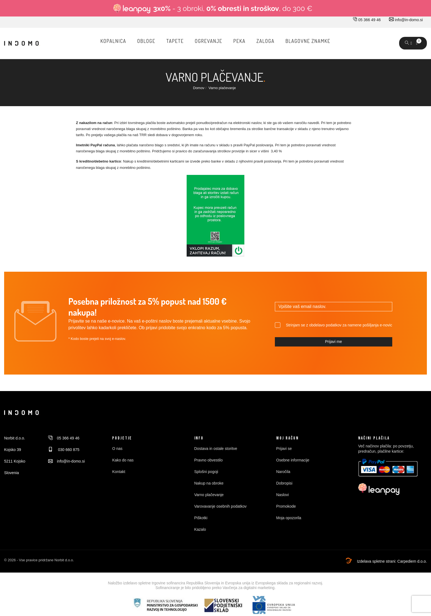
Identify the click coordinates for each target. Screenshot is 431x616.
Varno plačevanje (209, 495)
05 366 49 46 (367, 20)
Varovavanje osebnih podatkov (220, 506)
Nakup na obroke (209, 483)
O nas (117, 448)
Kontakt (118, 471)
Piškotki (201, 518)
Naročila (283, 471)
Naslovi (282, 495)
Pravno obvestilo (208, 460)
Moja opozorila (288, 518)
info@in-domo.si (406, 20)
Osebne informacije (293, 460)
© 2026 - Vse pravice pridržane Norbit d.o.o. (39, 560)
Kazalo (200, 529)
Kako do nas (123, 460)
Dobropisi (284, 483)
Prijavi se (284, 448)
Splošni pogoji (206, 471)
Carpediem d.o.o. (412, 561)
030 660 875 (63, 449)
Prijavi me (333, 341)
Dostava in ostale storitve (215, 448)
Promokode (286, 506)
